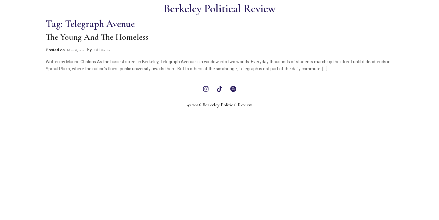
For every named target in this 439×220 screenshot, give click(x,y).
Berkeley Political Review (220, 9)
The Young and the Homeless (97, 37)
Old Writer (102, 50)
